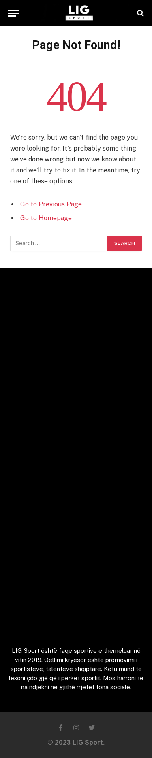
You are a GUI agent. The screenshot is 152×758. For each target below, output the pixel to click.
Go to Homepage (46, 218)
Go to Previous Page (51, 204)
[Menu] (13, 13)
